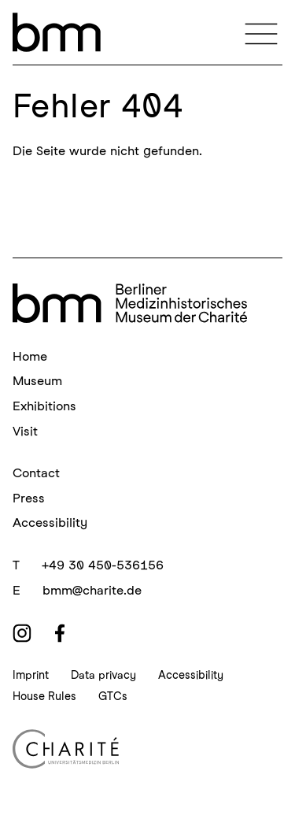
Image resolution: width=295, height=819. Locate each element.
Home (30, 356)
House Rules (44, 696)
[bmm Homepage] (130, 303)
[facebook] (59, 633)
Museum (37, 380)
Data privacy (103, 675)
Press (29, 498)
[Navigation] (261, 32)
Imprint (31, 675)
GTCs (112, 696)
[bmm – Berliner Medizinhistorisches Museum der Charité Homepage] (57, 32)
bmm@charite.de (92, 590)
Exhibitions (44, 405)
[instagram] (22, 633)
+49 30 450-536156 (103, 565)
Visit (25, 431)
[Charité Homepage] (147, 749)
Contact (36, 472)
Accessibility (50, 522)
